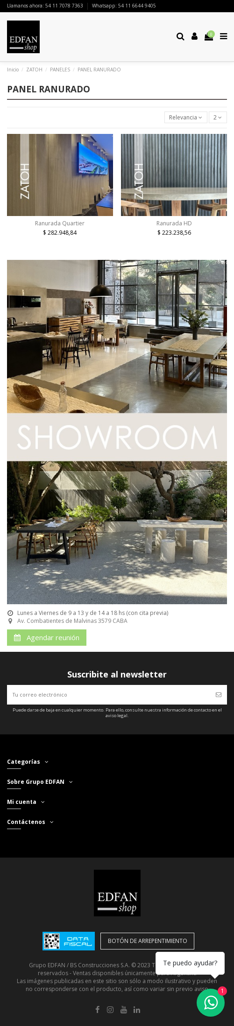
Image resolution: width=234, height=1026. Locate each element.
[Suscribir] (218, 695)
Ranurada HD (174, 223)
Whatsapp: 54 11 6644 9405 (124, 5)
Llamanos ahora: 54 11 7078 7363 (46, 5)
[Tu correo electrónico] (108, 695)
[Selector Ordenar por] (185, 117)
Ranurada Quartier (60, 223)
